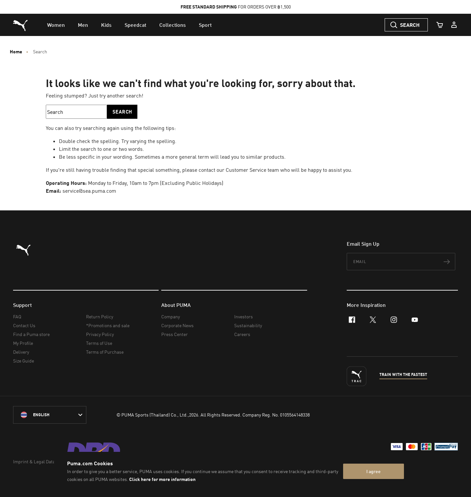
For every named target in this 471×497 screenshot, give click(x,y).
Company (170, 316)
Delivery (21, 352)
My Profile (23, 343)
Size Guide (23, 361)
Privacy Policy (100, 334)
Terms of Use (99, 343)
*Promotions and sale (108, 325)
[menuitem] (56, 25)
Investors (243, 316)
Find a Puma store (31, 334)
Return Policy (99, 316)
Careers (242, 334)
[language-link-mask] (49, 414)
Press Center (174, 334)
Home (16, 51)
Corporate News (177, 325)
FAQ (17, 316)
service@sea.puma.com (89, 190)
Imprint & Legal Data (34, 461)
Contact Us (24, 325)
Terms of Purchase (105, 352)
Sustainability (248, 325)
